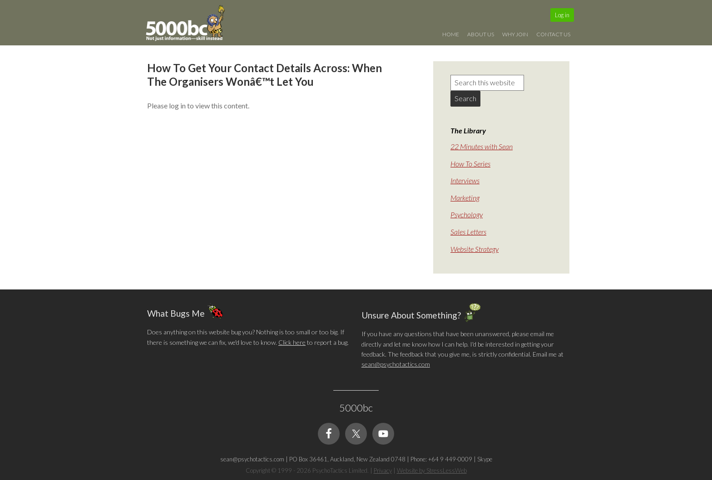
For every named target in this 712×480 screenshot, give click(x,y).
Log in (562, 15)
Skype (484, 459)
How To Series (470, 163)
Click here (292, 342)
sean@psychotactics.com (395, 364)
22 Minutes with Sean (481, 146)
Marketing (465, 197)
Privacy (383, 470)
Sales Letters (468, 231)
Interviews (465, 180)
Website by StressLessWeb (432, 470)
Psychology (466, 214)
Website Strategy (474, 249)
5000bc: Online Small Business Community (190, 25)
